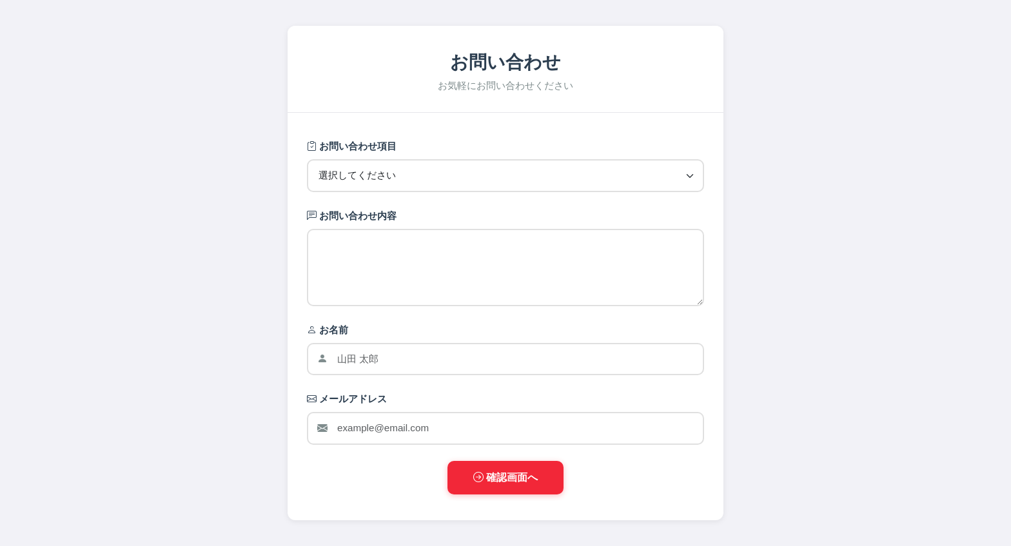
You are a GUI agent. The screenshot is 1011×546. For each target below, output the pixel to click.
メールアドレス (347, 398)
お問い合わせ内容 (352, 215)
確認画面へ (505, 477)
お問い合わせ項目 (352, 146)
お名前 (327, 329)
